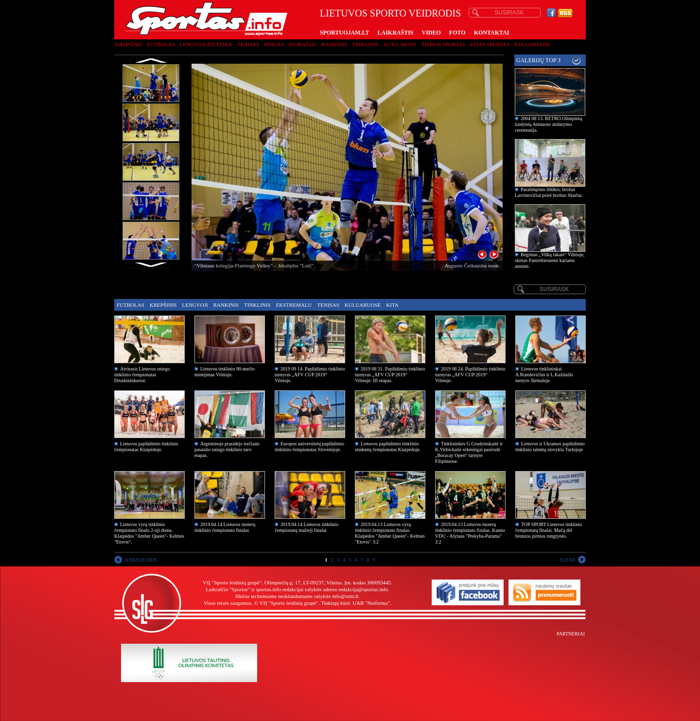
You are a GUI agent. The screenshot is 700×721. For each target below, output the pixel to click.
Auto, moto (400, 44)
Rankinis (335, 44)
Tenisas (248, 44)
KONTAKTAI (491, 32)
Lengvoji (195, 305)
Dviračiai (302, 44)
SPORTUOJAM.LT (344, 32)
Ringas (274, 44)
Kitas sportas (489, 44)
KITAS (568, 560)
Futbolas (161, 44)
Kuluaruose (532, 44)
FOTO (457, 32)
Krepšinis (128, 44)
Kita (392, 305)
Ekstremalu (294, 305)
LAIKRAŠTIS (395, 32)
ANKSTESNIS (140, 560)
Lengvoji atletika (205, 44)
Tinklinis (365, 44)
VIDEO (431, 32)
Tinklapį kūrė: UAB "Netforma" (355, 603)
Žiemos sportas (443, 44)
